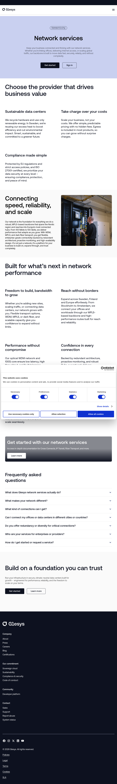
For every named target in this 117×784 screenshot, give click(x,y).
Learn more (16, 456)
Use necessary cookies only (21, 414)
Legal (5, 760)
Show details (103, 406)
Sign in (69, 65)
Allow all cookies (96, 414)
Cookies (6, 772)
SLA (4, 777)
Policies (6, 755)
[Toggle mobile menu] (113, 9)
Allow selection (58, 414)
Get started (50, 65)
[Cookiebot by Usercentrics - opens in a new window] (103, 368)
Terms (5, 766)
